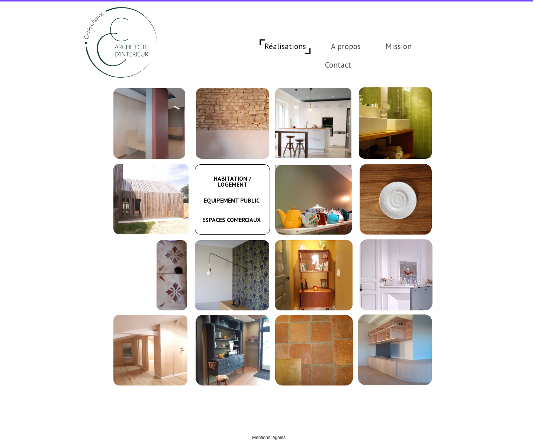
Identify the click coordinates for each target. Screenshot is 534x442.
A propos (346, 46)
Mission (399, 46)
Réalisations (285, 46)
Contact (338, 65)
